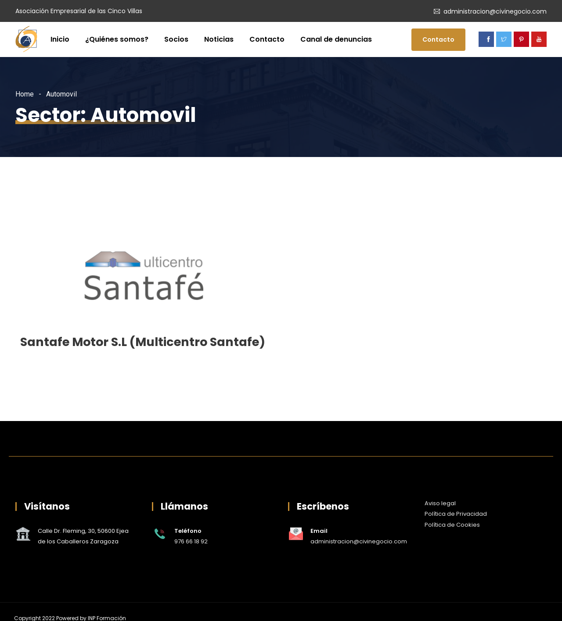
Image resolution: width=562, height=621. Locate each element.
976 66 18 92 (191, 541)
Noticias (219, 39)
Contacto (267, 39)
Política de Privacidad (456, 514)
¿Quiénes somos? (116, 39)
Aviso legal (440, 503)
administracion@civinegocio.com (495, 11)
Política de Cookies (452, 525)
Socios (176, 39)
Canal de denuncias (336, 39)
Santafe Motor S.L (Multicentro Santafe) (142, 342)
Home (24, 94)
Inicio (59, 39)
